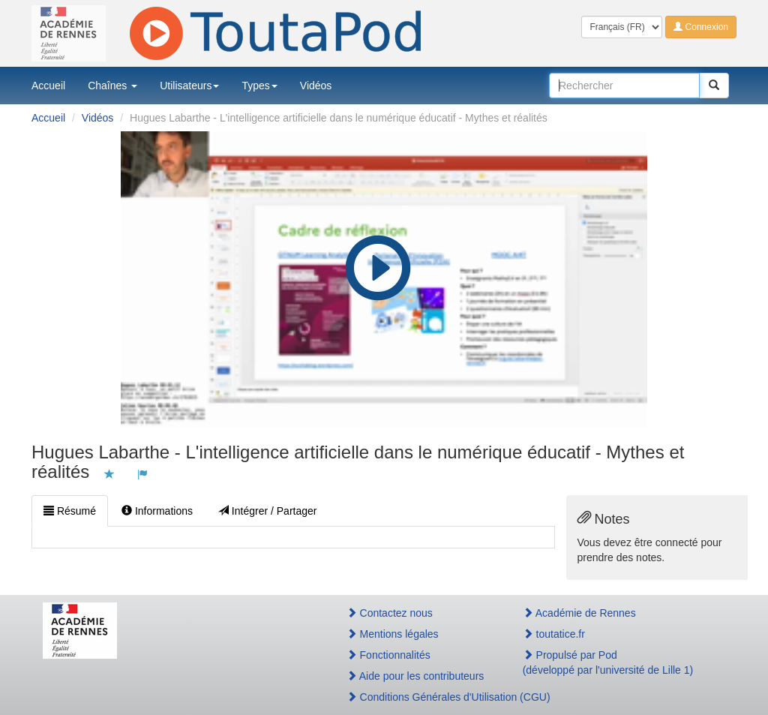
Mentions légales (392, 634)
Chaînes (112, 86)
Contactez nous (389, 613)
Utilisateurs (189, 86)
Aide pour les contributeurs (415, 676)
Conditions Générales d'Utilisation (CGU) (418, 697)
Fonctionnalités (388, 655)
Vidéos (316, 86)
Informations (157, 511)
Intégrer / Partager (267, 511)
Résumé (70, 511)
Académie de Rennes (579, 613)
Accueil (48, 86)
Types (259, 86)
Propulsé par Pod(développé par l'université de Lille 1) (608, 662)
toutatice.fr (554, 634)
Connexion (701, 27)
